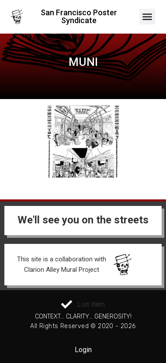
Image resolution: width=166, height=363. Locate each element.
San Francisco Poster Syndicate (79, 16)
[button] (147, 16)
